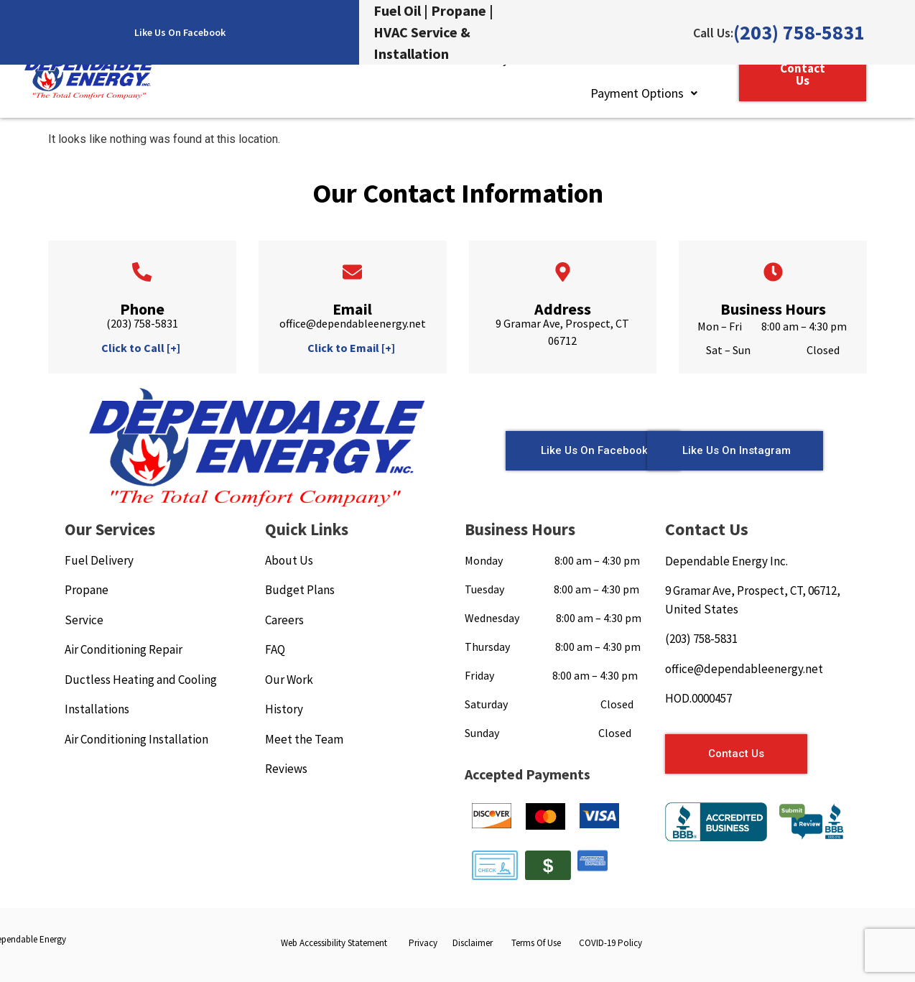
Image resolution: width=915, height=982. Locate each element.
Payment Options (643, 93)
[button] (644, 93)
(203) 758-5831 (799, 32)
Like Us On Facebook (180, 32)
